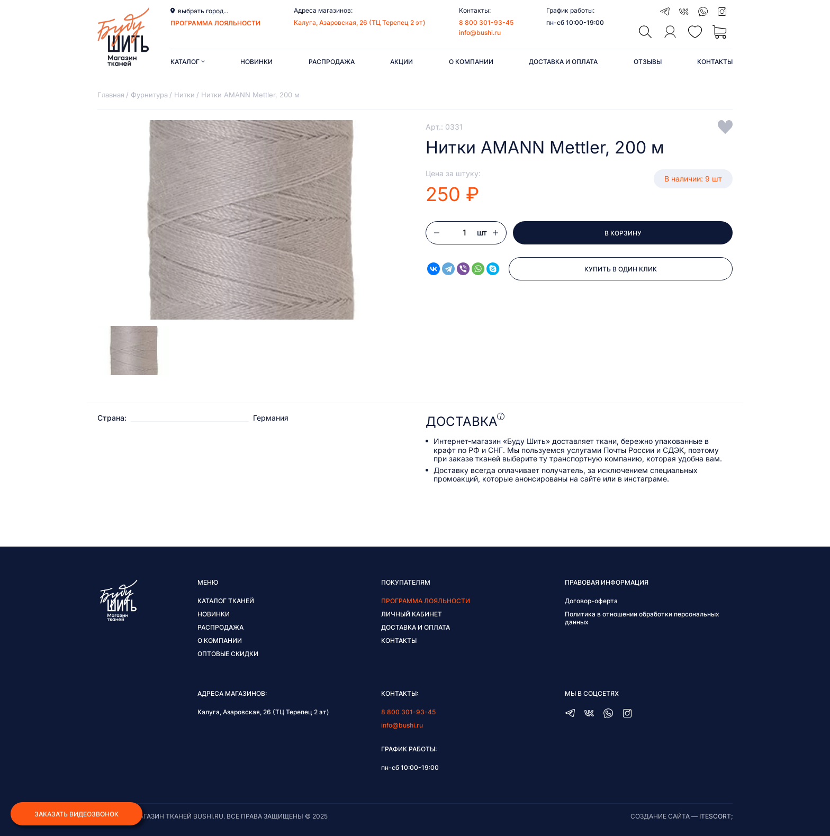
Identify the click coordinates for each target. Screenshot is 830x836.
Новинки (256, 62)
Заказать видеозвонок (76, 814)
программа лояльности (215, 23)
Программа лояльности (425, 601)
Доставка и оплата (563, 62)
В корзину (623, 233)
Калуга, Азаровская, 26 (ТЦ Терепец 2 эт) (360, 22)
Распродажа (332, 62)
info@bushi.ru (480, 33)
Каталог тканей (225, 601)
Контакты (715, 62)
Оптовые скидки (227, 654)
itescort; (716, 816)
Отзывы (648, 62)
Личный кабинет (411, 614)
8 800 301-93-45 (486, 22)
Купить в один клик (620, 269)
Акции (401, 62)
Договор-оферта (591, 601)
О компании (471, 62)
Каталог (187, 62)
